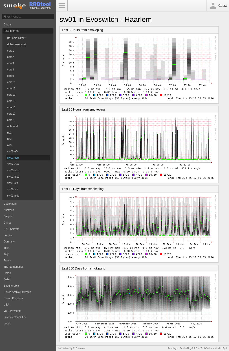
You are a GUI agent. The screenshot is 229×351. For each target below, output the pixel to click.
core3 (10, 63)
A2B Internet (11, 30)
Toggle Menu (61, 5)
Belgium (8, 216)
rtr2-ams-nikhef (16, 38)
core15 (11, 101)
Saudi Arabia (11, 285)
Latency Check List (15, 317)
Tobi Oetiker (206, 348)
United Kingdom (13, 298)
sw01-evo (13, 157)
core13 (11, 94)
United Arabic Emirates (17, 292)
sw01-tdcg (13, 170)
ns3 (9, 145)
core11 (11, 82)
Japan (7, 260)
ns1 (9, 132)
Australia (9, 210)
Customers (10, 203)
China (7, 222)
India (6, 247)
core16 (11, 107)
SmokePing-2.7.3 (188, 348)
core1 (10, 50)
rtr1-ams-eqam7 (16, 44)
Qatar (7, 279)
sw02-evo (13, 164)
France (8, 235)
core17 (11, 113)
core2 (10, 57)
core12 (11, 88)
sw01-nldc (13, 195)
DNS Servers (11, 229)
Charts (7, 24)
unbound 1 (13, 126)
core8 (10, 69)
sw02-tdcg (13, 176)
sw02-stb (12, 189)
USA (6, 304)
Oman (7, 273)
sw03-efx (12, 151)
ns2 (9, 138)
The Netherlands (14, 266)
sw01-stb (12, 183)
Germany (9, 241)
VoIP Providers (12, 311)
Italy (6, 254)
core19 (11, 120)
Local (7, 323)
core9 (10, 75)
